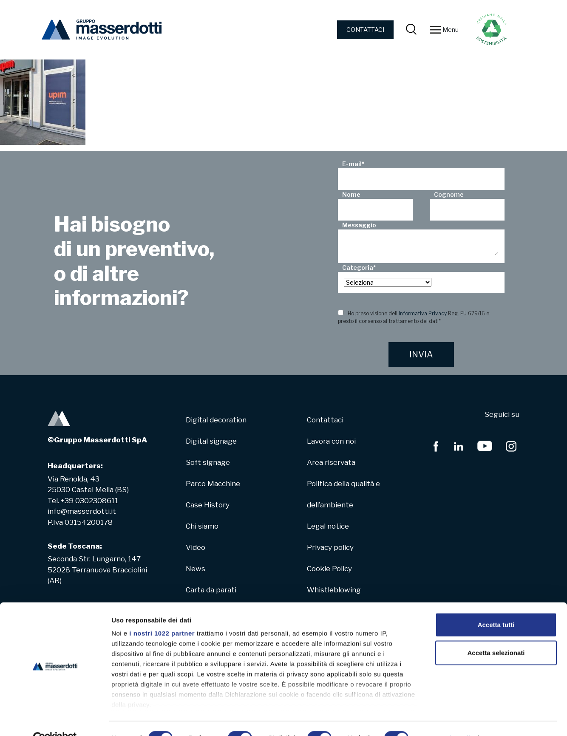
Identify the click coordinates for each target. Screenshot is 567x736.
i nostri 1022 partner (162, 614)
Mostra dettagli (447, 719)
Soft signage (208, 462)
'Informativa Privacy (422, 313)
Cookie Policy (329, 568)
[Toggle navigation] (435, 30)
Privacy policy (330, 547)
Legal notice (328, 526)
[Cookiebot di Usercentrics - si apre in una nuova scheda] (55, 719)
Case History (208, 505)
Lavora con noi (331, 441)
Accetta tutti (496, 606)
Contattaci (325, 420)
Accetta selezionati (495, 633)
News (195, 568)
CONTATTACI (365, 29)
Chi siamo (202, 526)
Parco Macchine (213, 483)
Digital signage (211, 441)
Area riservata (331, 462)
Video (195, 547)
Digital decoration (216, 420)
